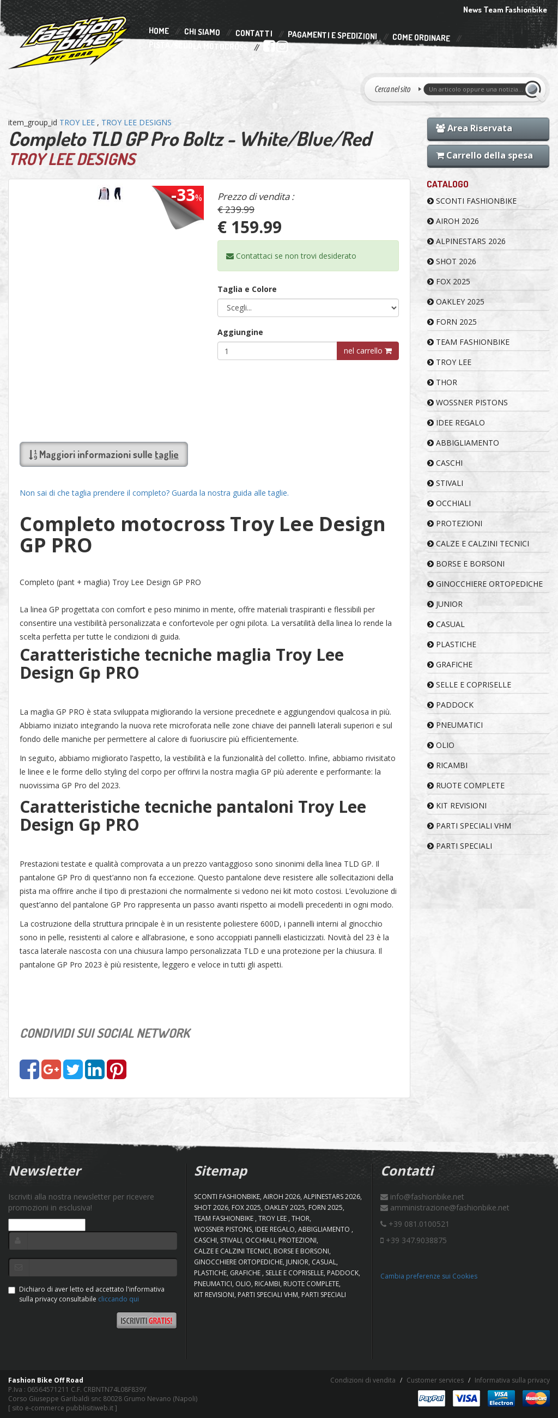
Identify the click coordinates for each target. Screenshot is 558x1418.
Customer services (435, 1380)
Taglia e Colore (247, 289)
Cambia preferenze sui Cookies (428, 1276)
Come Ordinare (421, 38)
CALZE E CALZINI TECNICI (478, 543)
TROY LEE (78, 122)
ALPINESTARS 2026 (466, 241)
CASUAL (446, 624)
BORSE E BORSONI (466, 563)
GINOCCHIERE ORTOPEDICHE (485, 584)
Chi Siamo (202, 32)
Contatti (253, 33)
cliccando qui (118, 1299)
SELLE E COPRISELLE (469, 684)
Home (159, 31)
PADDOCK (450, 704)
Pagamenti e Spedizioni (332, 35)
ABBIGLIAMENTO (463, 442)
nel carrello (368, 350)
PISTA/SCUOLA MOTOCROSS (198, 46)
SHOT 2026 (451, 261)
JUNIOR (445, 604)
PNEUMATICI (455, 725)
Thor (442, 382)
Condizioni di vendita (363, 1380)
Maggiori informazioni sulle (104, 454)
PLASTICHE (451, 644)
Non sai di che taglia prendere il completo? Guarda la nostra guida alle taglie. (154, 493)
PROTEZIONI (454, 523)
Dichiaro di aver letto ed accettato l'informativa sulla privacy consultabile (86, 1294)
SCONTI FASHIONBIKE (472, 201)
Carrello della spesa (484, 155)
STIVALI (445, 483)
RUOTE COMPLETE (466, 785)
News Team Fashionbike (505, 9)
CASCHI (445, 463)
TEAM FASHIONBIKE (468, 342)
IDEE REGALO (456, 422)
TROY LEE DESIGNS (136, 122)
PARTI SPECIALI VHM (469, 825)
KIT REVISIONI (457, 805)
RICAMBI (447, 765)
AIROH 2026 (453, 221)
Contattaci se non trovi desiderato (291, 256)
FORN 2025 (452, 322)
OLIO (440, 745)
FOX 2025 (448, 281)
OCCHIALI (449, 503)
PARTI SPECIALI (459, 846)
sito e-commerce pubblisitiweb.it (62, 1408)
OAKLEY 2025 (455, 301)
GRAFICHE (449, 664)
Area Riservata (474, 128)
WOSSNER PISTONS (467, 402)
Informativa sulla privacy (512, 1380)
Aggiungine (240, 332)
